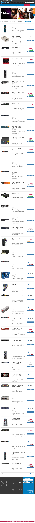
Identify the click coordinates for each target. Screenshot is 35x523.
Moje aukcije (19, 512)
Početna (1, 6)
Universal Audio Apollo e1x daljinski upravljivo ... (18, 325)
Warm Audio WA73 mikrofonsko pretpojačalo (17, 181)
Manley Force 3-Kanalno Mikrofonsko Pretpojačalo (16, 433)
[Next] (32, 502)
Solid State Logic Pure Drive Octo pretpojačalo (18, 97)
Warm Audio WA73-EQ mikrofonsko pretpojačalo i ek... (18, 121)
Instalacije (7, 511)
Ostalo (3, 6)
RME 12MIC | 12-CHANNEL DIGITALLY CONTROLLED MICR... (18, 384)
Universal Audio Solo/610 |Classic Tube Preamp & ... (18, 265)
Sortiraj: (5, 21)
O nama (16, 0)
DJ (6, 511)
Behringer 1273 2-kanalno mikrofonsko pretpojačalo (16, 133)
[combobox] (8, 21)
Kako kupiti (20, 0)
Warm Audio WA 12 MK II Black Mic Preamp (18, 157)
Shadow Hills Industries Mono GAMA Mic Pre (17, 373)
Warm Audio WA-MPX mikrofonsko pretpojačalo (18, 217)
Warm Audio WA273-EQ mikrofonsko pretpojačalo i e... (17, 241)
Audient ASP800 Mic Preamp (17, 491)
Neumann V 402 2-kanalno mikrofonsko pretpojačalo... (17, 397)
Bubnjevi (1, 513)
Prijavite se (33, 0)
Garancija (22, 0)
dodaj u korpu (30, 29)
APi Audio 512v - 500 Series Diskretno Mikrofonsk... (17, 253)
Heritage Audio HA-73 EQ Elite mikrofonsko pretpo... (17, 337)
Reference (25, 0)
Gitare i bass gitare (3, 511)
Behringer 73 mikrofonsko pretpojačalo (16, 26)
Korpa (18, 510)
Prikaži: (12, 21)
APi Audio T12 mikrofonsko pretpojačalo (17, 290)
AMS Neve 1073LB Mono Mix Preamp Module (17, 480)
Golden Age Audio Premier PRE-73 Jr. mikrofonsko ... (18, 145)
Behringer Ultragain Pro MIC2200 (18, 49)
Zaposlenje (27, 0)
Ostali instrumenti (2, 514)
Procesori (10, 6)
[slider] (13, 27)
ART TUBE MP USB (15, 204)
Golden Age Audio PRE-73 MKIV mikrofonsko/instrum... (17, 349)
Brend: (19, 21)
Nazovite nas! (30, 281)
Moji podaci (19, 513)
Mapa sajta (13, 520)
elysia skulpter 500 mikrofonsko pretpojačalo (17, 301)
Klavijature (2, 512)
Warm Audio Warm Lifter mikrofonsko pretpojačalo (16, 38)
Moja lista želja (19, 511)
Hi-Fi (6, 514)
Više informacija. (27, 521)
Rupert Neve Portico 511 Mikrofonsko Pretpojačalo (16, 444)
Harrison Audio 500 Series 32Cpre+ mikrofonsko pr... (18, 73)
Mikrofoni (7, 512)
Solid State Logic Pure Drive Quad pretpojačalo (18, 109)
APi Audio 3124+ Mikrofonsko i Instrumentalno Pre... (17, 469)
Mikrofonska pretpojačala (14, 6)
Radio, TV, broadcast (6, 6)
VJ (6, 514)
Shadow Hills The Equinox (16, 361)
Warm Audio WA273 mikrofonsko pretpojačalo (18, 169)
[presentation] (28, 514)
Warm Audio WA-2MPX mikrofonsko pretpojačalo (16, 85)
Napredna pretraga (28, 21)
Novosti (29, 0)
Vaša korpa (32, 4)
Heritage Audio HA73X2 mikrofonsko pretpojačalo (16, 278)
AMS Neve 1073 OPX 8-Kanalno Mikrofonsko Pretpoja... (17, 409)
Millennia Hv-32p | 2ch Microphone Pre (18, 420)
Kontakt (18, 0)
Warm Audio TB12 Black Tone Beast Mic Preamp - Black (18, 229)
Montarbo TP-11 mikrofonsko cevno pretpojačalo (18, 61)
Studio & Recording (3, 510)
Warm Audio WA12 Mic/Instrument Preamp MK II (18, 193)
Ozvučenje (2, 511)
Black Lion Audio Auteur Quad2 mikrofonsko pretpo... (17, 313)
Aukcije (12, 512)
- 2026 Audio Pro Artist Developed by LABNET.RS (6, 522)
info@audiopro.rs (26, 517)
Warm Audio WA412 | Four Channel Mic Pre (18, 456)
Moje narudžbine (19, 511)
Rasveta (7, 513)
